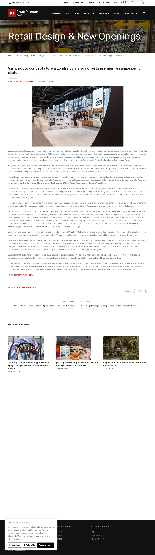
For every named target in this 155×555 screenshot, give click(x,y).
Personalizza (14, 545)
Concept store (18, 287)
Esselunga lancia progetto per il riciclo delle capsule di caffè (109, 306)
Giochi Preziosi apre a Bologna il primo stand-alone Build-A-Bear (44, 306)
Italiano (128, 1)
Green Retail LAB (103, 13)
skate (28, 287)
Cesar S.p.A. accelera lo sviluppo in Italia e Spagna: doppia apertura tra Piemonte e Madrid (28, 365)
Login (65, 3)
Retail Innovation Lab (131, 13)
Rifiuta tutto (29, 545)
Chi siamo (59, 532)
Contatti (59, 539)
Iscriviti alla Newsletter (99, 3)
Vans (34, 287)
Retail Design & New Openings (20, 81)
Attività (58, 535)
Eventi (77, 13)
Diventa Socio (78, 3)
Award (116, 13)
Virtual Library (119, 3)
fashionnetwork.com (23, 275)
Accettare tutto (45, 545)
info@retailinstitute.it (20, 3)
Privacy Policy (97, 539)
